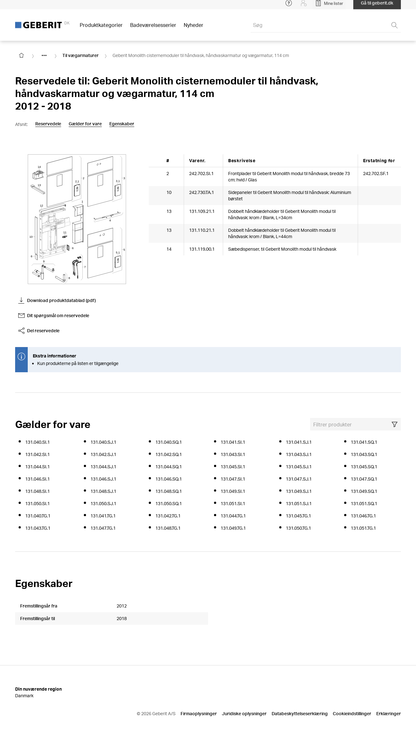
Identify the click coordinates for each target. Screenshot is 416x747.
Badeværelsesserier (153, 28)
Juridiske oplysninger (244, 713)
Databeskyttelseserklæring (300, 713)
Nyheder (193, 28)
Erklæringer (388, 713)
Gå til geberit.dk (377, 6)
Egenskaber (121, 123)
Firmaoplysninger (199, 713)
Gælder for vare (85, 123)
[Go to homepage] (21, 55)
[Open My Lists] (329, 6)
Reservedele (48, 123)
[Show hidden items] (44, 55)
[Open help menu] (288, 6)
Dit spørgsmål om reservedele (53, 315)
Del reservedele (39, 331)
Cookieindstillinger (352, 713)
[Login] (304, 6)
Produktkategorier (101, 28)
